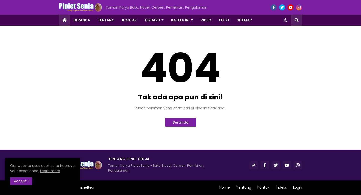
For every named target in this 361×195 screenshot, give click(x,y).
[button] (285, 20)
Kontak (263, 187)
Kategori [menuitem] (180, 20)
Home (224, 187)
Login (297, 187)
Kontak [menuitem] (129, 20)
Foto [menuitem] (224, 20)
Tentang (243, 187)
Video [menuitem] (205, 20)
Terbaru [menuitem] (152, 20)
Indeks (281, 187)
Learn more (50, 170)
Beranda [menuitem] (82, 20)
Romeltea (85, 187)
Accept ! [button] (21, 181)
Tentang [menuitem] (106, 20)
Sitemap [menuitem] (244, 20)
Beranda (181, 122)
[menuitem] (64, 20)
